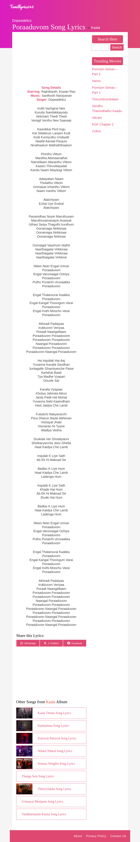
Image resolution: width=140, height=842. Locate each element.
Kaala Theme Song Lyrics (54, 713)
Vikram (97, 117)
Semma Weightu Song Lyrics (56, 763)
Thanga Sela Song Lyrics (38, 776)
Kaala (95, 28)
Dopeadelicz (22, 21)
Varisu (96, 81)
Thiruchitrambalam (105, 99)
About (78, 836)
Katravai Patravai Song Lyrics (57, 738)
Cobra (96, 131)
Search (117, 47)
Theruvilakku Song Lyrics (54, 789)
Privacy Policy (96, 836)
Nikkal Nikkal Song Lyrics (55, 751)
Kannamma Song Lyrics (53, 725)
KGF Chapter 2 (103, 124)
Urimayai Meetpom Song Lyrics (42, 801)
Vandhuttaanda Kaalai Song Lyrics (44, 814)
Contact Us (118, 836)
